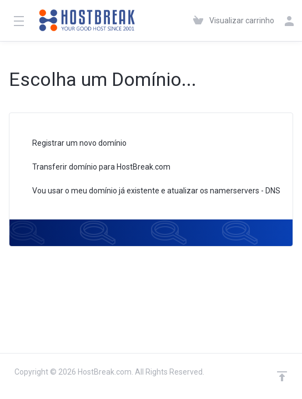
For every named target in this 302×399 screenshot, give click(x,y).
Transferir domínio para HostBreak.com (94, 167)
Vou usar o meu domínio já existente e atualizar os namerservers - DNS (149, 191)
